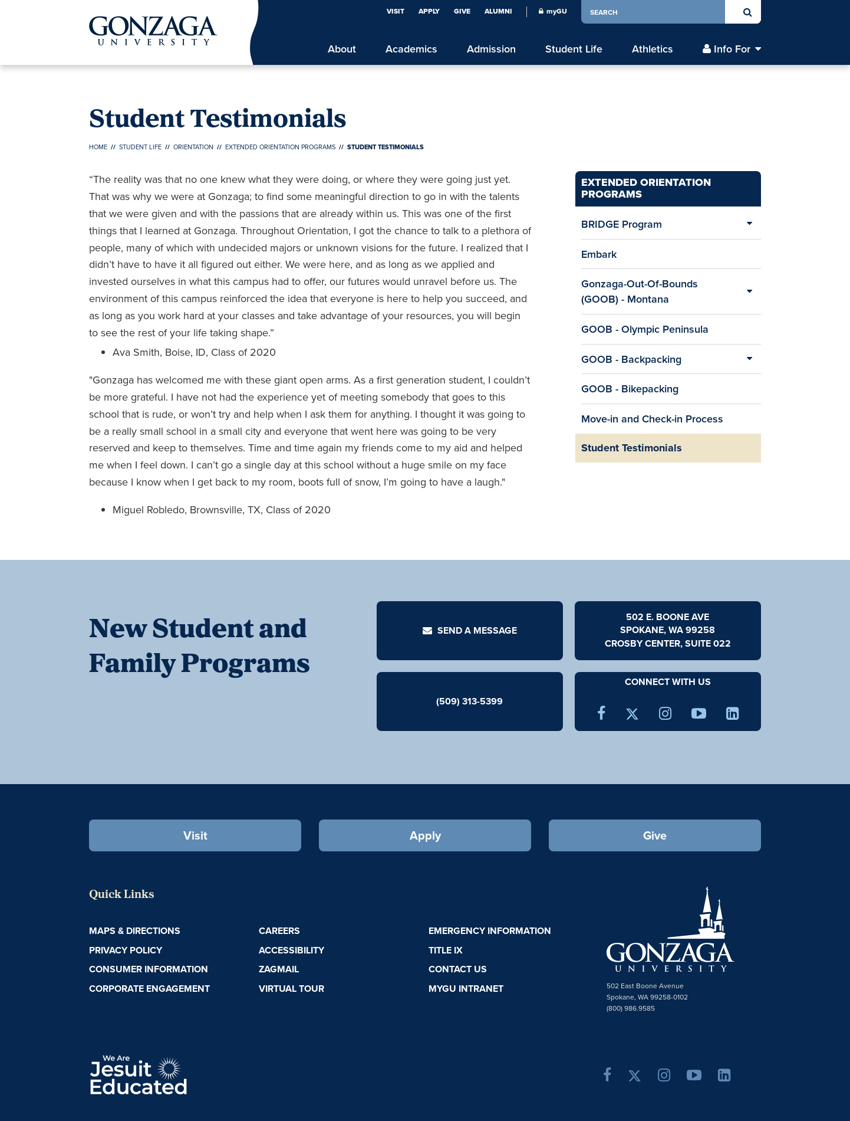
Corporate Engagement (149, 988)
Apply (429, 11)
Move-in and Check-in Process (652, 418)
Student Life (140, 147)
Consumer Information (148, 969)
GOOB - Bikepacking (629, 388)
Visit (395, 11)
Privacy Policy (125, 950)
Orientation (193, 147)
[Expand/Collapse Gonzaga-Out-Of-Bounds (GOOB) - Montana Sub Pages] (749, 291)
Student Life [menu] (573, 48)
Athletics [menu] (652, 48)
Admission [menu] (491, 48)
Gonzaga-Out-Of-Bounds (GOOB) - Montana (639, 291)
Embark (599, 254)
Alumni (498, 11)
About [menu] (342, 48)
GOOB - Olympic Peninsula (645, 329)
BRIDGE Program (621, 224)
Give (462, 11)
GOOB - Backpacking (631, 359)
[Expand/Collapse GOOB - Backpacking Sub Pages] (749, 359)
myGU (553, 11)
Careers (279, 931)
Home (98, 147)
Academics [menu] (411, 48)
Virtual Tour (291, 988)
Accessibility (291, 950)
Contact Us (458, 969)
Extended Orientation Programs (280, 147)
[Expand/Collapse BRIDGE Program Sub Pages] (749, 224)
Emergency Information (490, 931)
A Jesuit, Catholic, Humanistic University (189, 1073)
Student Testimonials (631, 447)
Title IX (446, 950)
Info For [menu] (732, 48)
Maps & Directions (134, 931)
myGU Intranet (466, 988)
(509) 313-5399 (469, 700)
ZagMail (279, 969)
